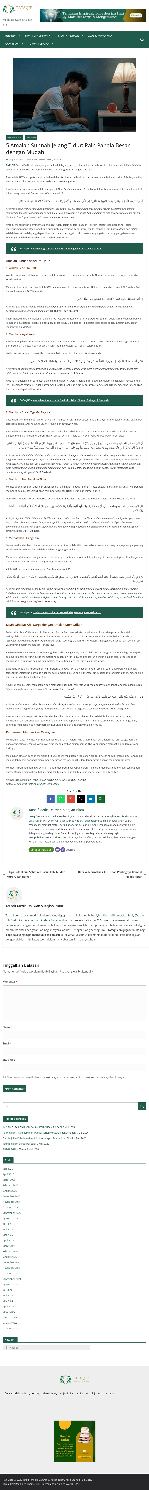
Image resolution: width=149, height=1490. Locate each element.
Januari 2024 (10, 1323)
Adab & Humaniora (100, 35)
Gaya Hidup (12, 43)
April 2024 (8, 1306)
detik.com (27, 287)
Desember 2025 (11, 1196)
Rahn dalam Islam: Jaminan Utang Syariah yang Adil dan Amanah (39, 1132)
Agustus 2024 (10, 1284)
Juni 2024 (8, 1295)
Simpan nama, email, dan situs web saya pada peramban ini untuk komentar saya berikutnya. (65, 1077)
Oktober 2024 (10, 1273)
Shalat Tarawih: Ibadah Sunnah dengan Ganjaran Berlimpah (67, 612)
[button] (18, 35)
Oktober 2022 (10, 1328)
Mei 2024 (8, 1301)
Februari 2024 (10, 1317)
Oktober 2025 (10, 1207)
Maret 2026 (9, 1179)
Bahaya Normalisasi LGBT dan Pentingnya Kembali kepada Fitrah (112, 874)
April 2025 (8, 1240)
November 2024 (11, 1267)
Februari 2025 (10, 1251)
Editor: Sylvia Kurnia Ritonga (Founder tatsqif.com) (32, 783)
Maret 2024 (9, 1312)
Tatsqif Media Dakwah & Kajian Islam (44, 159)
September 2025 (12, 1212)
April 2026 (8, 1174)
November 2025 (11, 1201)
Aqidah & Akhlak (14, 137)
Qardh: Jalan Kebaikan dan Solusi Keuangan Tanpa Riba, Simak (38, 1138)
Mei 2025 (8, 1234)
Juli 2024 (7, 1290)
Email (7, 1043)
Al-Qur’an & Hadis (68, 35)
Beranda (10, 35)
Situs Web (9, 1059)
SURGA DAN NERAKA (14, 1149)
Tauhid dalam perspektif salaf (19, 1143)
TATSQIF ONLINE (15, 165)
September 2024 (12, 1279)
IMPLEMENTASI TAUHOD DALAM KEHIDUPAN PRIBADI (32, 1127)
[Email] (57, 849)
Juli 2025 (7, 1223)
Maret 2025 (9, 1245)
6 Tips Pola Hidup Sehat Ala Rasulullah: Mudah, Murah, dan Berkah (34, 874)
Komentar (10, 981)
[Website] (62, 849)
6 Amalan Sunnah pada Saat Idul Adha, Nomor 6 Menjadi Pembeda (71, 400)
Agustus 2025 (10, 1218)
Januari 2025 (10, 1256)
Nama (8, 1027)
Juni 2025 (8, 1229)
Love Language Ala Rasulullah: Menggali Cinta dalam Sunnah (67, 248)
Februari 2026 (10, 1185)
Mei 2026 (8, 1168)
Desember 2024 (11, 1262)
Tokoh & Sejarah (38, 43)
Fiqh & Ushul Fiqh (36, 35)
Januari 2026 (10, 1190)
